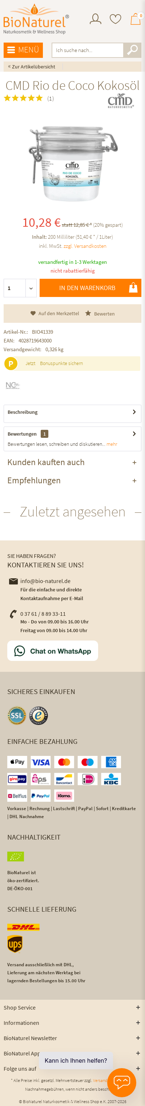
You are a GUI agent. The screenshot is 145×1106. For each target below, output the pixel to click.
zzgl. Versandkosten (85, 245)
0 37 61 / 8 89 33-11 (37, 613)
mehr (111, 444)
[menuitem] (95, 20)
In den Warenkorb (98, 287)
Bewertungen (22, 434)
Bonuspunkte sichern (61, 363)
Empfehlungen (34, 480)
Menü (23, 50)
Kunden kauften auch (46, 462)
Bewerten (100, 313)
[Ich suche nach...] (96, 50)
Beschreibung (22, 412)
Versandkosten (106, 1080)
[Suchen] (132, 50)
